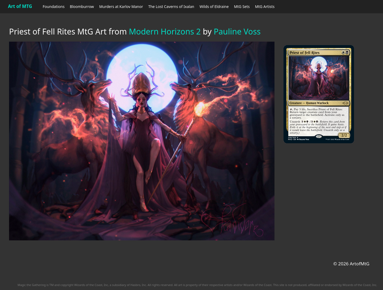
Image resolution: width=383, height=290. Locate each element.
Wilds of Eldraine (214, 6)
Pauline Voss (237, 31)
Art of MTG (20, 6)
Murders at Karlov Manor (121, 6)
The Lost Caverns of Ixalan (171, 6)
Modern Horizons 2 (165, 31)
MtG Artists (264, 6)
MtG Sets (242, 6)
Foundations (54, 6)
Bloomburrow (82, 6)
